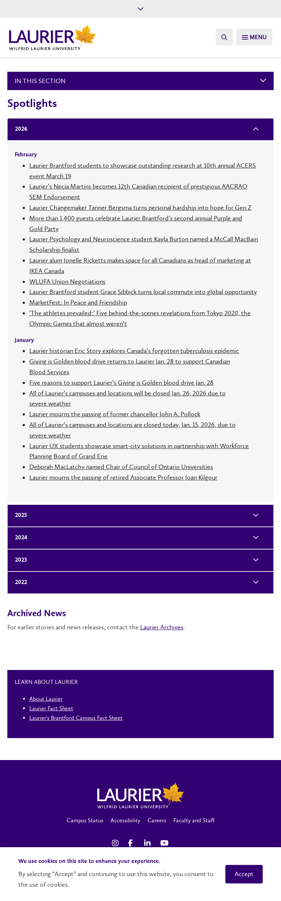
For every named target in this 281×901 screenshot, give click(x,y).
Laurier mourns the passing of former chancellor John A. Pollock (114, 414)
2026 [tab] (19, 129)
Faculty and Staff (193, 820)
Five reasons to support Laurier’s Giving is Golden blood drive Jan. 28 (121, 383)
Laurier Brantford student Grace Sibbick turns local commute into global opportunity (143, 292)
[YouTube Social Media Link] (164, 843)
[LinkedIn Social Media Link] (148, 843)
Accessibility (125, 820)
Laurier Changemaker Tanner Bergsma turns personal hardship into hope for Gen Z (140, 208)
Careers (156, 820)
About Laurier (46, 698)
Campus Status (85, 820)
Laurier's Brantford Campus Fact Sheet (76, 717)
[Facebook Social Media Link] (132, 843)
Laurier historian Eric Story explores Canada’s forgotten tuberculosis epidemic (134, 351)
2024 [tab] (19, 538)
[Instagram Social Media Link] (116, 843)
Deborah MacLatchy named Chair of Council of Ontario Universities (121, 467)
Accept (244, 874)
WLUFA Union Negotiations (67, 282)
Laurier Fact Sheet (51, 708)
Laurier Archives (161, 627)
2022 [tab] (19, 583)
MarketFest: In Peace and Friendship (78, 302)
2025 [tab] (19, 516)
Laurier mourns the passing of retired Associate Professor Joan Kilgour (123, 477)
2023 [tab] (19, 560)
